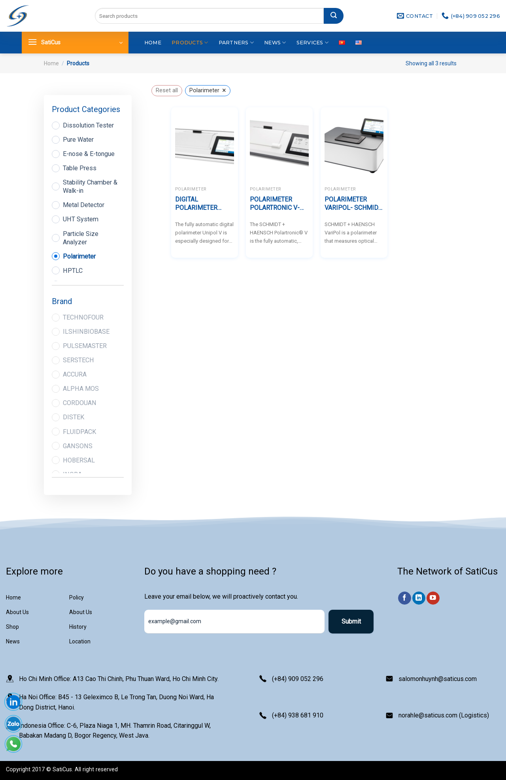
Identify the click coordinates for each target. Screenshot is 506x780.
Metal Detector (83, 205)
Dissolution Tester (88, 125)
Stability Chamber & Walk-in (90, 186)
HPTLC (73, 270)
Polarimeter (79, 256)
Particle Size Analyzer (80, 238)
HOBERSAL (79, 460)
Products (190, 42)
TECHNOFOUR (83, 317)
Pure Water (78, 139)
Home (152, 43)
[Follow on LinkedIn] (418, 598)
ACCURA (75, 374)
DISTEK (73, 417)
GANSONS (78, 446)
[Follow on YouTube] (433, 598)
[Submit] (334, 16)
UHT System (80, 219)
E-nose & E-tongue (89, 154)
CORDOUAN (79, 403)
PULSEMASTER (85, 346)
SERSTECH (78, 360)
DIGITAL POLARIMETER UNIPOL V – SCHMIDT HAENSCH (204, 204)
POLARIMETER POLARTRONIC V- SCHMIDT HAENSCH (279, 204)
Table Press (79, 168)
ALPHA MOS (81, 388)
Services (312, 42)
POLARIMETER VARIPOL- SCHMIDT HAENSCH (353, 204)
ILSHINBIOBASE (86, 331)
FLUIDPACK (79, 432)
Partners (236, 42)
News (275, 42)
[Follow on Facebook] (404, 598)
